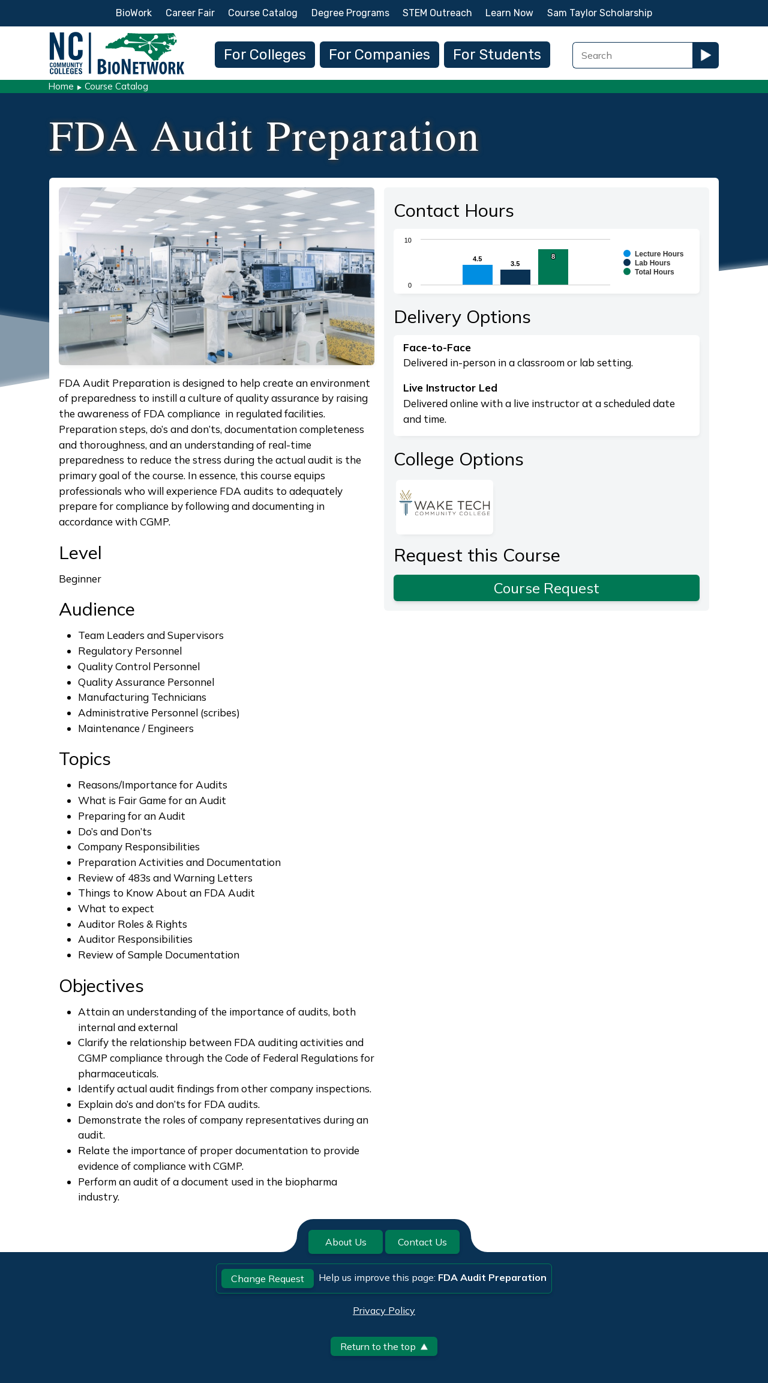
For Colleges (265, 54)
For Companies (379, 54)
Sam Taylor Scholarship (599, 13)
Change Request (267, 1279)
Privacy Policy (384, 1310)
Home (61, 86)
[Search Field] (632, 55)
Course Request (546, 588)
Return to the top (384, 1346)
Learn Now (509, 13)
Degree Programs (350, 13)
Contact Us (422, 1242)
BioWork (134, 13)
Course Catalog (263, 13)
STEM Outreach (437, 13)
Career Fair (190, 13)
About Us (346, 1242)
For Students (497, 54)
